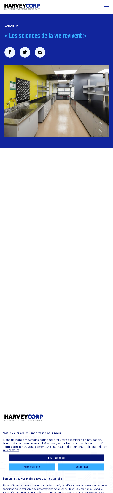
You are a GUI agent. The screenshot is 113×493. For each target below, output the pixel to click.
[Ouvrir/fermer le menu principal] (106, 6)
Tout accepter (56, 426)
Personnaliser (32, 435)
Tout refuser (81, 435)
